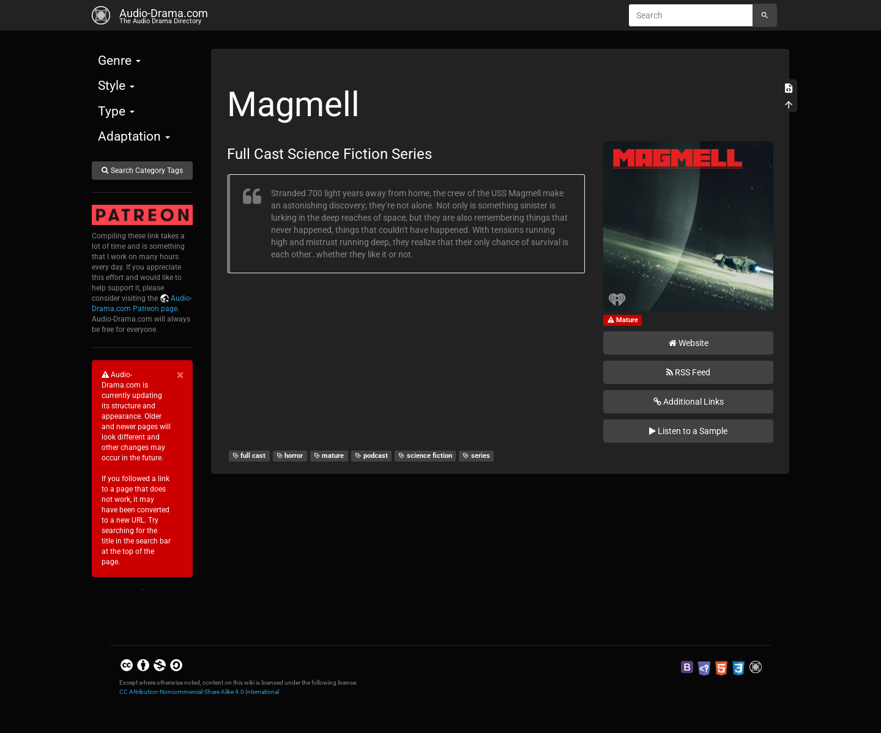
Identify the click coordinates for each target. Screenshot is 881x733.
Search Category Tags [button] (142, 170)
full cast (249, 456)
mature (329, 456)
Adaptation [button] (134, 136)
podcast (371, 456)
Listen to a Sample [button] (688, 431)
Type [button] (116, 111)
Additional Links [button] (688, 402)
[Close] (180, 375)
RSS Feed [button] (688, 372)
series (476, 456)
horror (290, 456)
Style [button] (116, 85)
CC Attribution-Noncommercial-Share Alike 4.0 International (199, 691)
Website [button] (688, 343)
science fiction (425, 456)
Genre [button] (119, 60)
